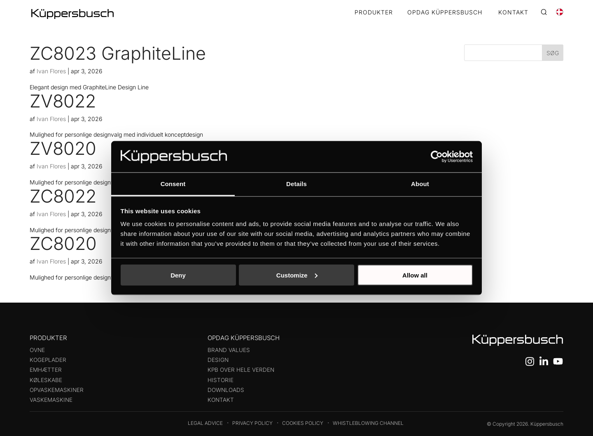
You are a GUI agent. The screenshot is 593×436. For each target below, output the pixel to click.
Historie (220, 380)
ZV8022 (63, 101)
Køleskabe (46, 380)
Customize (297, 274)
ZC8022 (63, 196)
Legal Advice (205, 423)
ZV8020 (63, 148)
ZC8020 (63, 243)
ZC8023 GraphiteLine (118, 53)
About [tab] (420, 183)
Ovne (37, 350)
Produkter (374, 12)
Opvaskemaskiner (57, 390)
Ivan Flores (51, 71)
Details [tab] (296, 183)
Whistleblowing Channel (368, 423)
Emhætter (46, 369)
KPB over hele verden (241, 369)
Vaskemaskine (51, 399)
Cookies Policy (302, 423)
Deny (178, 274)
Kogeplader (48, 360)
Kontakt (221, 399)
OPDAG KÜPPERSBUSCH (444, 12)
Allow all (414, 274)
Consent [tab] (173, 183)
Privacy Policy (252, 423)
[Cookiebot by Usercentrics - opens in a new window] (437, 156)
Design (218, 360)
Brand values (229, 350)
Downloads (226, 390)
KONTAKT (513, 12)
